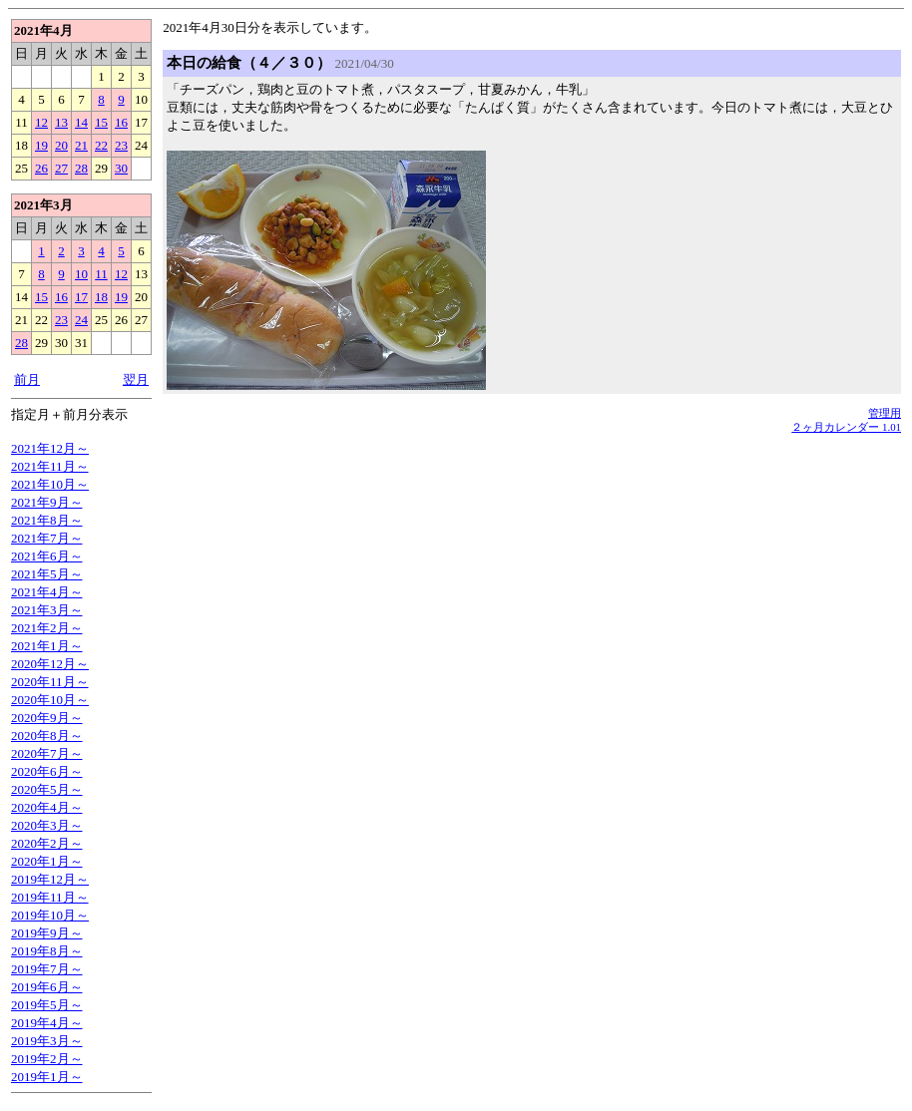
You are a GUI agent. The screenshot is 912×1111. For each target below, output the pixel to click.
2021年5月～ (47, 573)
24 (81, 319)
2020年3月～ (47, 825)
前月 (27, 379)
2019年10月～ (50, 915)
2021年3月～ (47, 609)
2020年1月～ (47, 861)
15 (101, 122)
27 (61, 168)
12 (41, 122)
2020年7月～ (47, 753)
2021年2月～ (47, 627)
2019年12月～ (50, 879)
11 (101, 273)
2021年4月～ (47, 591)
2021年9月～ (47, 502)
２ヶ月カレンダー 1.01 (846, 427)
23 (121, 145)
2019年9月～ (47, 933)
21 (81, 145)
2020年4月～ (47, 807)
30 (121, 168)
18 (101, 296)
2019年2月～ (47, 1058)
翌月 (136, 379)
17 (81, 296)
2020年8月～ (47, 735)
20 (61, 145)
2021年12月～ (50, 448)
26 (41, 168)
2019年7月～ (47, 968)
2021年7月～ (47, 538)
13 (61, 122)
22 (101, 145)
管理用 (884, 413)
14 (81, 122)
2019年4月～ (47, 1022)
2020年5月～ (47, 789)
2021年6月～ (47, 556)
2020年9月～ (47, 717)
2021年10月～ (50, 484)
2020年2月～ (47, 843)
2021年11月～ (50, 466)
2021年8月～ (47, 520)
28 (81, 168)
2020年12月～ (50, 663)
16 (121, 122)
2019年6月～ (47, 986)
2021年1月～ (47, 645)
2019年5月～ (47, 1004)
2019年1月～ (47, 1076)
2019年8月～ (47, 950)
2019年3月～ (47, 1040)
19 (41, 145)
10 (81, 273)
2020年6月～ (47, 771)
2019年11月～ (50, 897)
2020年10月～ (50, 699)
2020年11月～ (50, 681)
